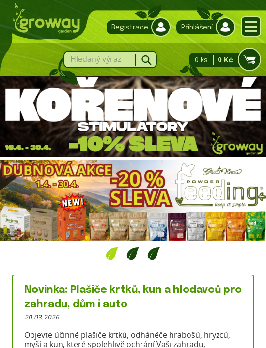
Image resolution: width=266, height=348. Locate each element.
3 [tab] (153, 253)
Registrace (136, 27)
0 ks (222, 60)
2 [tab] (133, 253)
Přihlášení (203, 27)
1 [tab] (112, 253)
